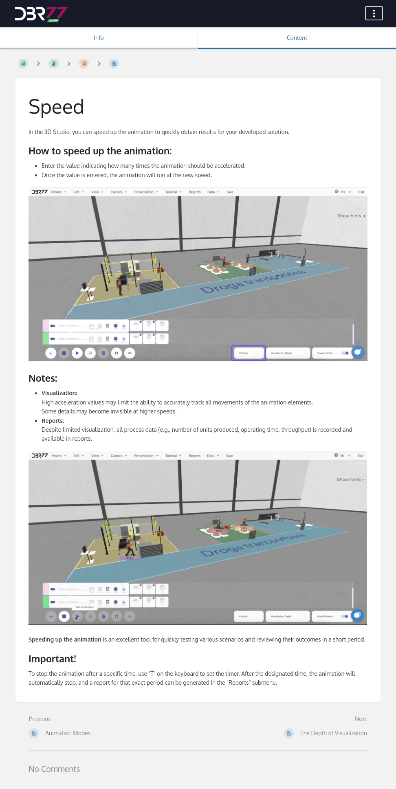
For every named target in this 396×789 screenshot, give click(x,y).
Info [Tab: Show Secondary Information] (99, 37)
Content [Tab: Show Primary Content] (297, 37)
